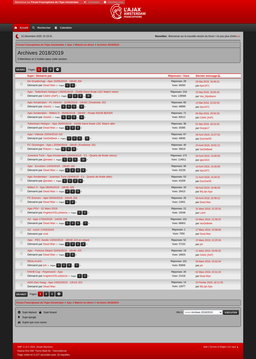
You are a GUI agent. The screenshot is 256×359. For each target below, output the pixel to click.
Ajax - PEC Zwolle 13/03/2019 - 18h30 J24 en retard (58, 239)
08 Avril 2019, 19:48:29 (208, 187)
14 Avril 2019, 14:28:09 (208, 166)
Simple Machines (44, 347)
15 (88, 96)
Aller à (179, 312)
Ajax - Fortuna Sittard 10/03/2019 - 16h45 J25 (54, 250)
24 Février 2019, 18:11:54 (209, 282)
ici (238, 36)
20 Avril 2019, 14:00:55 (208, 156)
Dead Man (49, 85)
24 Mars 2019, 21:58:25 (208, 219)
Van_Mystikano (208, 96)
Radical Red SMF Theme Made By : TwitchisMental (42, 351)
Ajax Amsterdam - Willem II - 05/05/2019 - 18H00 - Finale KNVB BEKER (70, 113)
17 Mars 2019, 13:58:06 (208, 229)
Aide (205, 347)
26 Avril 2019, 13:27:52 (208, 134)
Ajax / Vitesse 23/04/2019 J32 (45, 134)
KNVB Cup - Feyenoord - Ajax (45, 271)
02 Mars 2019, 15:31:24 (208, 272)
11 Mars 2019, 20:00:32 (208, 250)
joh (201, 244)
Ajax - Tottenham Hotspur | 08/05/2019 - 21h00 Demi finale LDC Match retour (73, 91)
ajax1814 (204, 160)
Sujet (30, 75)
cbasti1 (47, 106)
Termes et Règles (218, 347)
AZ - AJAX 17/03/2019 (40, 229)
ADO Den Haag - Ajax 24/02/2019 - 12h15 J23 (54, 282)
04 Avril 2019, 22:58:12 (208, 198)
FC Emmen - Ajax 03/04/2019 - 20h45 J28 (52, 197)
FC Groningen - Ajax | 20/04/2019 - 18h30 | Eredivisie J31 (61, 144)
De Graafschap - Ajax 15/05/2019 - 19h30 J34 (54, 81)
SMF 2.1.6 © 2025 (26, 347)
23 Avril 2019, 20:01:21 (208, 145)
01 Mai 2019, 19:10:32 (207, 124)
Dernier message (208, 75)
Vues (186, 75)
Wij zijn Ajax (206, 191)
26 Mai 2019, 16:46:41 (207, 81)
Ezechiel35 (205, 138)
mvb (45, 233)
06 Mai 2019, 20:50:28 (207, 113)
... (84, 96)
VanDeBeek (50, 138)
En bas (20, 69)
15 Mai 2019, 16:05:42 (207, 92)
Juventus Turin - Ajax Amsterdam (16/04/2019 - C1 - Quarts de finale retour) (72, 155)
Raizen (47, 148)
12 (83, 160)
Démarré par (44, 75)
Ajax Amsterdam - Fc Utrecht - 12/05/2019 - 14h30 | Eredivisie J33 (66, 102)
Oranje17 (204, 128)
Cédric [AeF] (50, 95)
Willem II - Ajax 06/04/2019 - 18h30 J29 (50, 187)
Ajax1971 (205, 85)
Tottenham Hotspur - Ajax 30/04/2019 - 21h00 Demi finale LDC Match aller (71, 123)
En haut (21, 294)
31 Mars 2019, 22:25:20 (208, 208)
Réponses (174, 75)
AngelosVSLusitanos (55, 212)
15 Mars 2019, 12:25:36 (208, 240)
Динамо (48, 159)
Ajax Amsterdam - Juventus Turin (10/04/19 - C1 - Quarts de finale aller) (69, 176)
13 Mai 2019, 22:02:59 (207, 103)
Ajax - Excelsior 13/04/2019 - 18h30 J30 (51, 166)
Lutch (202, 212)
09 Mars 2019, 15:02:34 (208, 261)
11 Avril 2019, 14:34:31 (208, 177)
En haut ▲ (233, 347)
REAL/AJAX (34, 261)
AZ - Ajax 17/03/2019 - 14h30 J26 (47, 219)
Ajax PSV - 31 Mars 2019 (42, 208)
